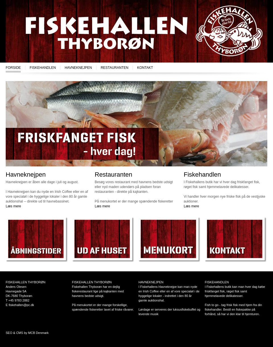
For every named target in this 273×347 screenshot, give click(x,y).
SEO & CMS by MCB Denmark (27, 332)
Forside (13, 68)
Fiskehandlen (43, 68)
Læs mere (13, 206)
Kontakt (145, 68)
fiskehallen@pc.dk (21, 305)
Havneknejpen (78, 68)
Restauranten (114, 68)
